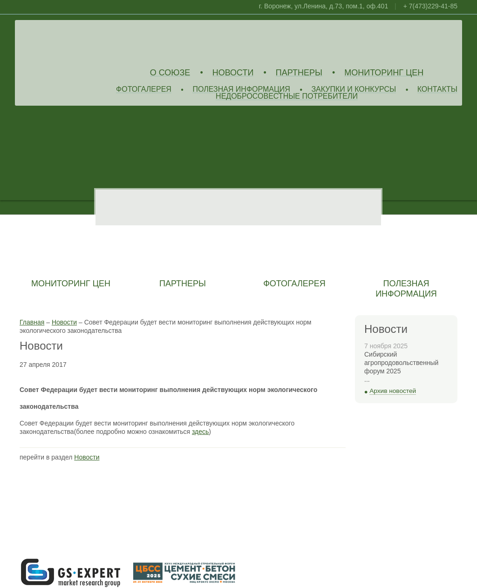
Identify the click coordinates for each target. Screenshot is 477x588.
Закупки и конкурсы (353, 89)
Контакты (437, 89)
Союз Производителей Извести (87, 42)
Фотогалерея (143, 89)
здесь (200, 431)
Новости (233, 72)
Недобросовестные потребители (287, 96)
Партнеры (299, 72)
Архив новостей (392, 390)
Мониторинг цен (383, 72)
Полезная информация (241, 89)
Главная (32, 322)
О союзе (170, 72)
